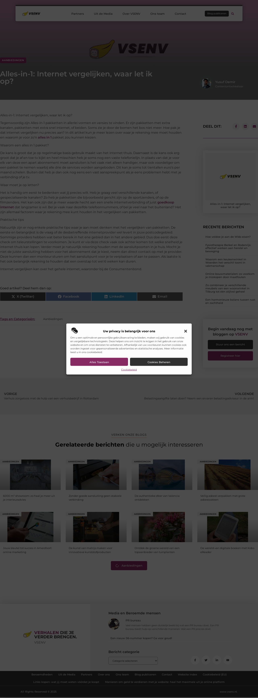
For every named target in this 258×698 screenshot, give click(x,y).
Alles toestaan (99, 362)
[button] (186, 331)
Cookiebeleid (129, 369)
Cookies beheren (159, 362)
